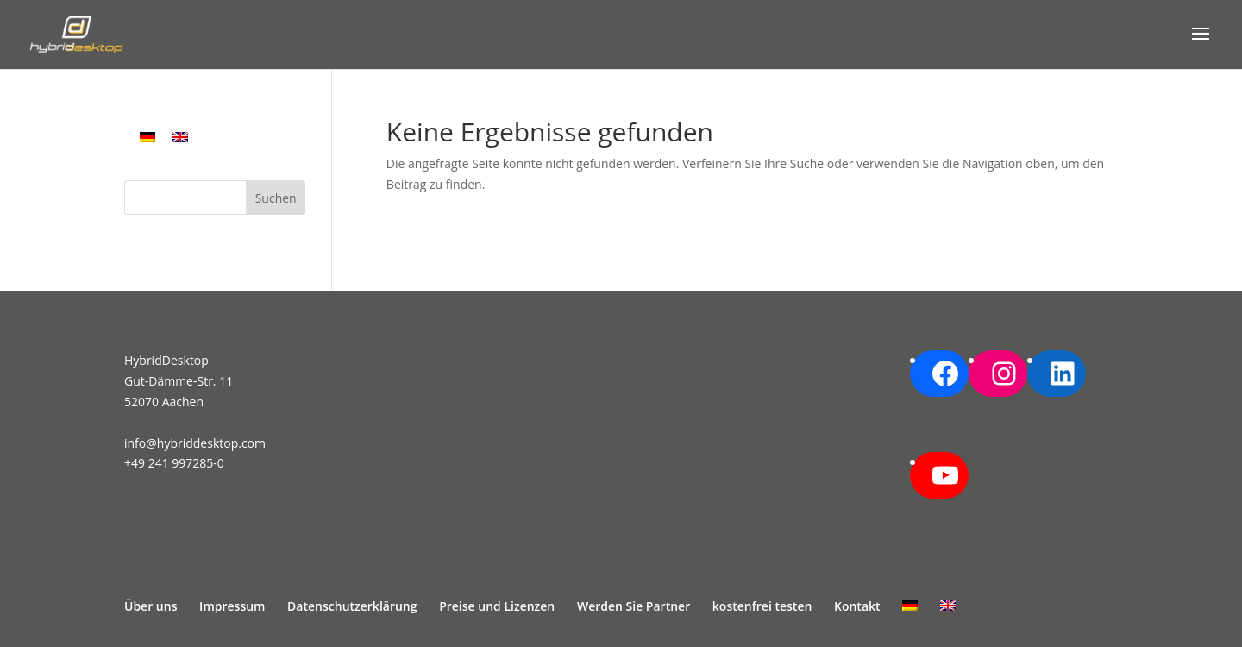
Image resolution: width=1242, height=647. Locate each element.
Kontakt (857, 606)
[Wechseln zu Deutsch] (147, 137)
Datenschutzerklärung (352, 606)
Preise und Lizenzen (497, 606)
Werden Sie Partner (633, 606)
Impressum (232, 606)
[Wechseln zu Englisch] (180, 137)
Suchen (276, 198)
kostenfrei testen (762, 606)
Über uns (150, 606)
